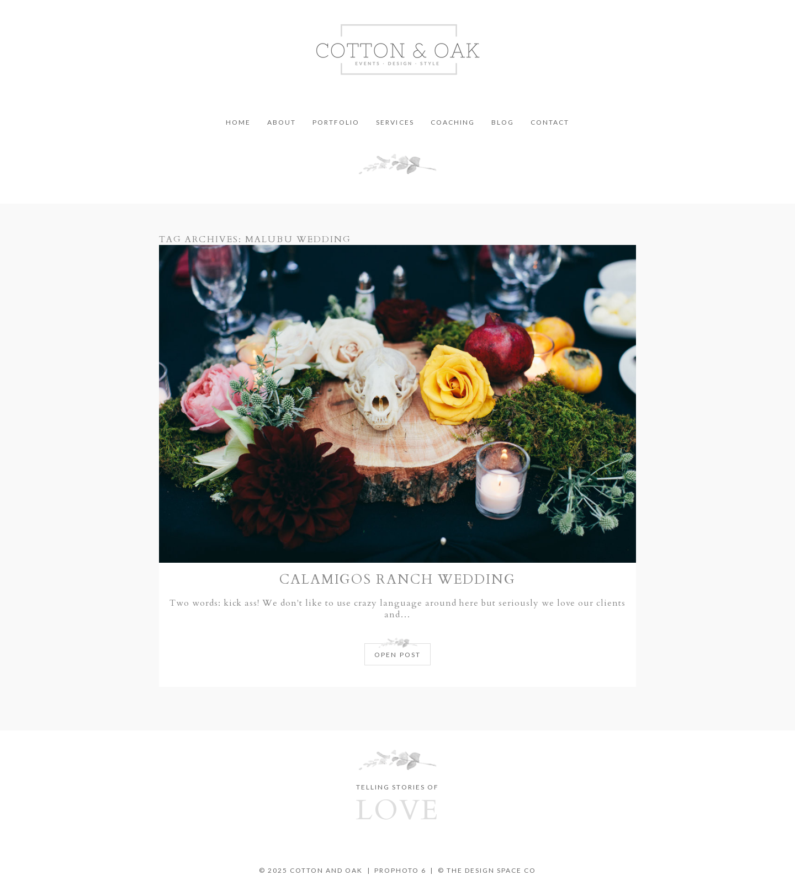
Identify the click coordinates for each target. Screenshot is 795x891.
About (281, 122)
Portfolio (335, 122)
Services (395, 122)
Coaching (453, 122)
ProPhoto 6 (400, 870)
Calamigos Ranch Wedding (397, 579)
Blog (502, 122)
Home (238, 122)
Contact (550, 122)
